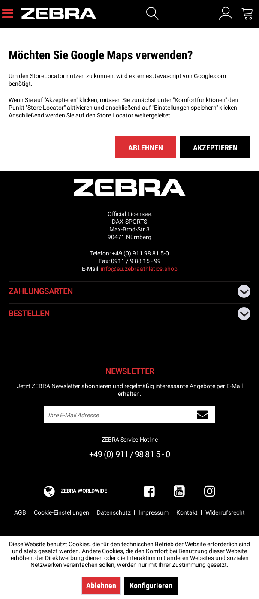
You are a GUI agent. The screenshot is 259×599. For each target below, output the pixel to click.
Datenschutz (114, 512)
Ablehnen (145, 147)
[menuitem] (7, 12)
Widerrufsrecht (225, 512)
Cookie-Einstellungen (61, 512)
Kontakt (187, 512)
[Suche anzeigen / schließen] (152, 13)
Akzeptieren (215, 147)
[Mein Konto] (225, 13)
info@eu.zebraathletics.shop (139, 268)
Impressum (154, 512)
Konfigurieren (151, 585)
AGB (20, 512)
